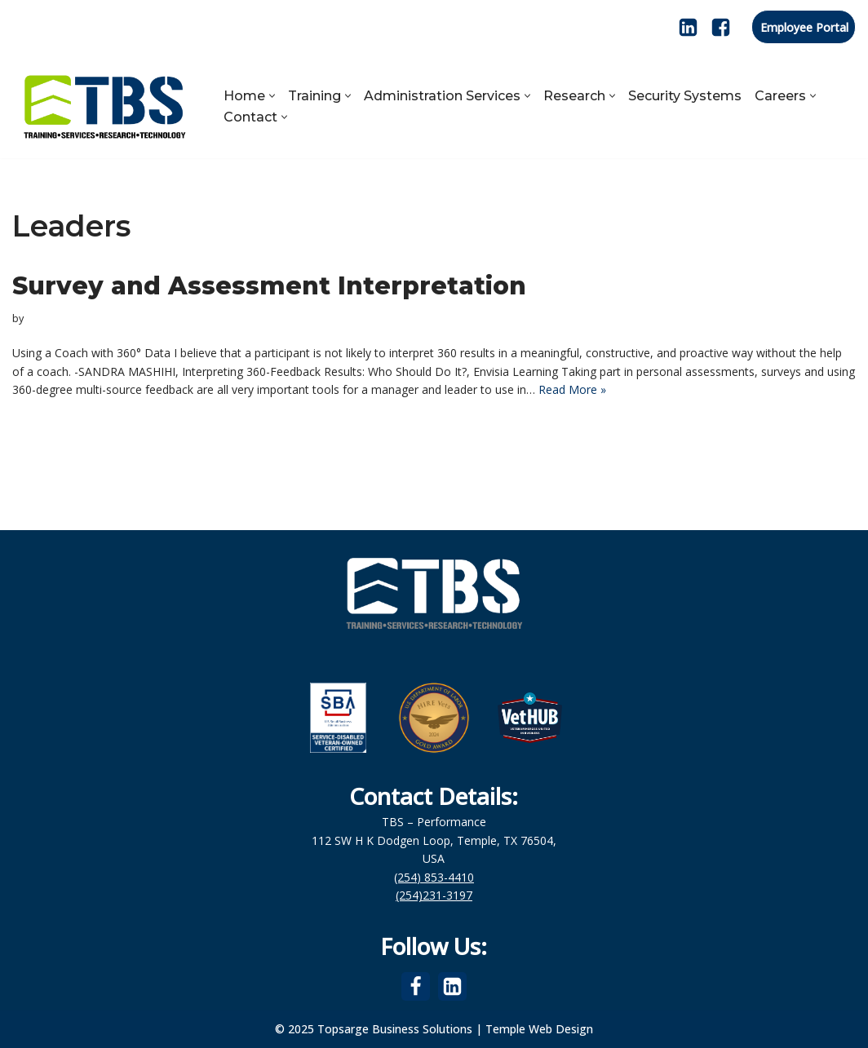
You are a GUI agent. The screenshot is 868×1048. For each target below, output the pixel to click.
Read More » (572, 389)
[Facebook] (720, 27)
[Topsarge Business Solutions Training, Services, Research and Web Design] (104, 106)
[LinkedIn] (688, 27)
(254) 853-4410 (434, 877)
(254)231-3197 (434, 895)
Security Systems (685, 96)
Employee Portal (804, 27)
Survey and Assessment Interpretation (269, 286)
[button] (272, 96)
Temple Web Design (539, 1029)
